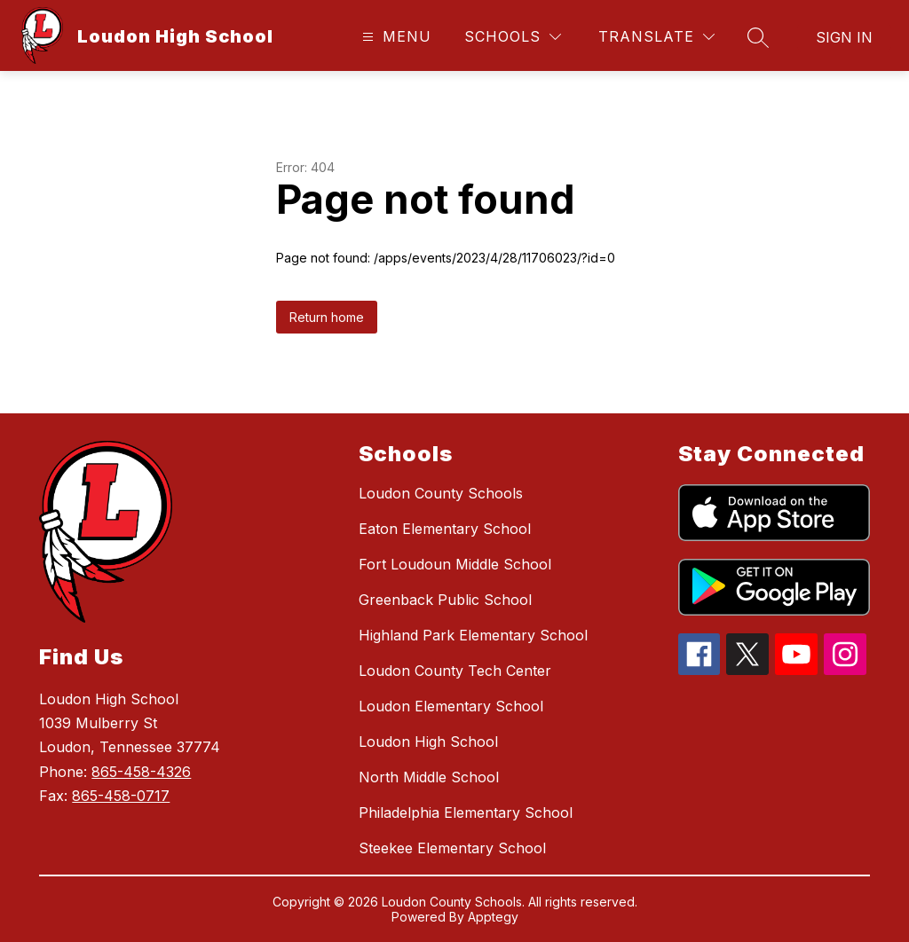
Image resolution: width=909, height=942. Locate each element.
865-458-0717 (121, 796)
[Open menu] (394, 37)
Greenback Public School (445, 599)
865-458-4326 (141, 772)
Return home (326, 317)
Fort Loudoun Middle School (455, 564)
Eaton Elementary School (445, 529)
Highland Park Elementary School (473, 635)
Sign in (844, 37)
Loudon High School (428, 741)
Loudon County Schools (441, 493)
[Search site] (758, 37)
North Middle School (429, 777)
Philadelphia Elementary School (466, 812)
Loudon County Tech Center (455, 670)
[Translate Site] (656, 37)
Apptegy (493, 916)
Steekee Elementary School (452, 848)
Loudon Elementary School (451, 706)
